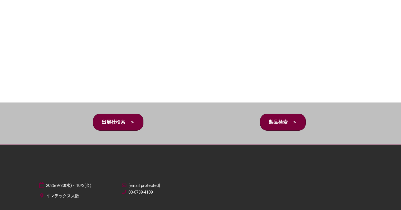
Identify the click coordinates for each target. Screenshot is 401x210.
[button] (118, 122)
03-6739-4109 (140, 192)
